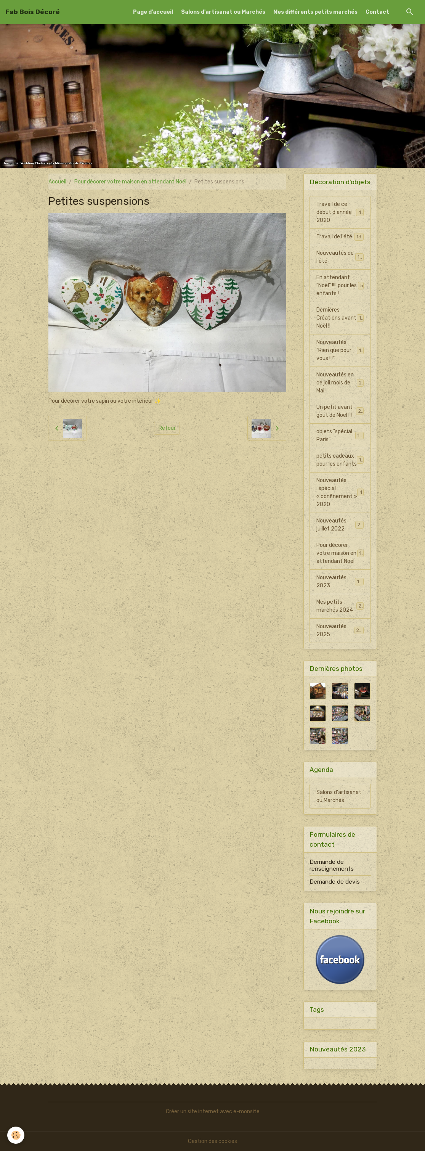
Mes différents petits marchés (315, 12)
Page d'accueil (153, 12)
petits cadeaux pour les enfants (340, 460)
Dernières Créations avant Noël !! (340, 318)
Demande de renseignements (332, 865)
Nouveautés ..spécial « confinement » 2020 (340, 492)
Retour (167, 428)
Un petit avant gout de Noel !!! (340, 411)
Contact (377, 12)
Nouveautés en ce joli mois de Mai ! (340, 382)
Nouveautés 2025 (340, 630)
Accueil (57, 181)
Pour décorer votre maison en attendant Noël (130, 181)
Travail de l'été (340, 237)
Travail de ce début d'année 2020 (340, 212)
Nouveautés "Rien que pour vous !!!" (340, 350)
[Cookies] (16, 1135)
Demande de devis (335, 881)
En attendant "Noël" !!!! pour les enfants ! (340, 285)
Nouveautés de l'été (340, 257)
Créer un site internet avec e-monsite (213, 1111)
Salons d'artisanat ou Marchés (223, 12)
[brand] (32, 12)
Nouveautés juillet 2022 (340, 525)
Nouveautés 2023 (340, 581)
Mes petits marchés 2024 (340, 606)
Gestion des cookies (212, 1141)
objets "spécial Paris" (340, 435)
